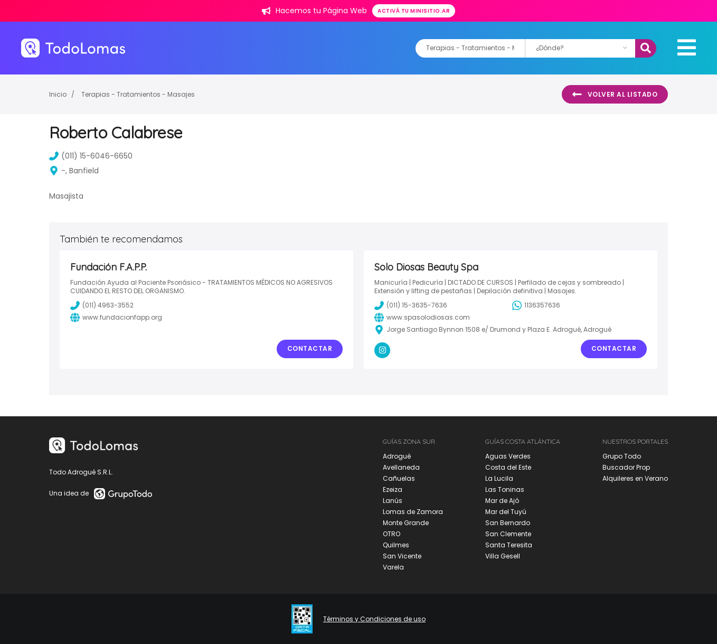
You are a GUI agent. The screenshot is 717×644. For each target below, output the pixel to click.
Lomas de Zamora (413, 511)
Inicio (58, 94)
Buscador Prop (626, 467)
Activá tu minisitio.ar (414, 11)
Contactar (310, 348)
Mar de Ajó (502, 500)
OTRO (391, 533)
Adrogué (397, 456)
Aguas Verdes (508, 456)
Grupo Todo (621, 456)
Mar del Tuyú (505, 511)
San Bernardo (507, 522)
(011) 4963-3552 (102, 305)
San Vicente (402, 556)
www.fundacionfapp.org (116, 317)
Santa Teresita (508, 544)
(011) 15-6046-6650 (91, 156)
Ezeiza (392, 489)
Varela (393, 567)
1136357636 (536, 305)
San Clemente (508, 533)
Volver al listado (614, 94)
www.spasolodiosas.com (422, 317)
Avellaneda (401, 467)
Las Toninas (504, 489)
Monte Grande (406, 522)
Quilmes (396, 544)
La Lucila (499, 478)
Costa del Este (508, 467)
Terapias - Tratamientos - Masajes (138, 94)
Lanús (392, 500)
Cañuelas (399, 478)
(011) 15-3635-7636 (410, 305)
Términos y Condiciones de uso (374, 619)
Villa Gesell (502, 556)
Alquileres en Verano (635, 478)
